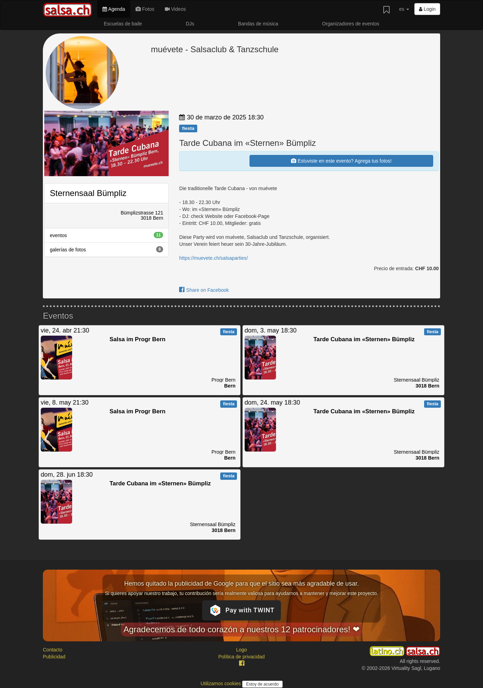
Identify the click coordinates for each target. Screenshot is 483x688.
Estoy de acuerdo (262, 684)
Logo (241, 649)
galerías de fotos (106, 249)
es (404, 9)
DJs (190, 23)
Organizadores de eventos (350, 23)
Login (427, 9)
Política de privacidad (241, 656)
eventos (106, 235)
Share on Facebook (204, 290)
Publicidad (54, 656)
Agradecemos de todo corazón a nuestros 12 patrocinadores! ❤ (241, 629)
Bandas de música (258, 23)
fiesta (188, 128)
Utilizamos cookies (221, 683)
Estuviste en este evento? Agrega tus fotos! (341, 161)
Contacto (52, 649)
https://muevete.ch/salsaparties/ (213, 258)
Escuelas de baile (123, 23)
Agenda (113, 9)
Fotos (145, 9)
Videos (175, 9)
